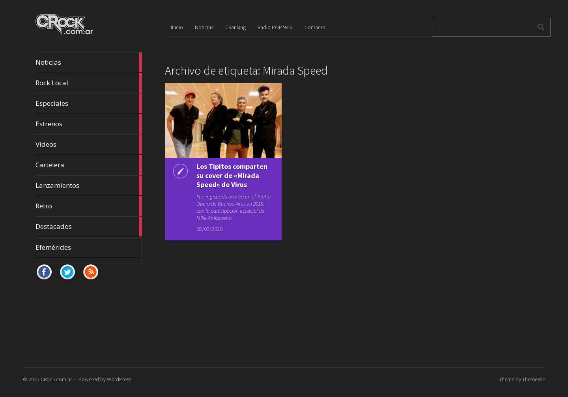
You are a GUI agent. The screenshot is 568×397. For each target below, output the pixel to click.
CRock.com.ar (56, 379)
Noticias (89, 62)
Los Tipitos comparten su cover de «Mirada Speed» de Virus (231, 175)
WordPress (119, 379)
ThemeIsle (533, 379)
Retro (89, 206)
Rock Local (89, 83)
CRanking (235, 27)
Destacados (89, 226)
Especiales (89, 103)
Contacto (315, 27)
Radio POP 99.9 (275, 27)
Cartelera (89, 165)
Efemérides (53, 247)
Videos (89, 144)
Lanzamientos (89, 185)
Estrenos (89, 124)
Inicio (177, 27)
